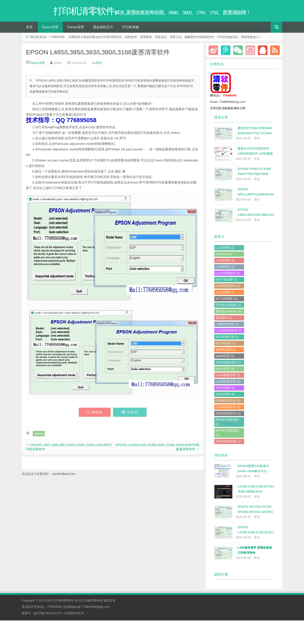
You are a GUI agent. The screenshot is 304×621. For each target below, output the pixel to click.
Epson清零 (50, 28)
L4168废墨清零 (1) (228, 375)
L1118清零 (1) (225, 248)
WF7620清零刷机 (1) (227, 433)
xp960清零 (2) (225, 356)
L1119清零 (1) (225, 293)
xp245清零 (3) (225, 369)
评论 (99, 63)
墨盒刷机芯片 (103, 28)
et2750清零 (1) (225, 344)
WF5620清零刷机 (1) (227, 422)
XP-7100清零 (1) (226, 299)
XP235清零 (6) (225, 395)
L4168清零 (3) (225, 261)
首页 (29, 28)
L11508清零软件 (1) (229, 331)
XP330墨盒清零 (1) (228, 363)
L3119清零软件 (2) (228, 273)
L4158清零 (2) (225, 267)
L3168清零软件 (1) (228, 407)
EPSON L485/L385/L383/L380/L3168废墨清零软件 (98, 52)
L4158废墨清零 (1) (228, 382)
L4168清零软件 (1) (228, 401)
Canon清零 (75, 28)
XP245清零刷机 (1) (228, 442)
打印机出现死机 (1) (228, 305)
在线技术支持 (75, 613)
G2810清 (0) (224, 254)
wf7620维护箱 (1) (227, 337)
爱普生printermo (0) (228, 312)
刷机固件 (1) (224, 318)
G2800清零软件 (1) (228, 414)
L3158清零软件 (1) (228, 286)
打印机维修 (130, 28)
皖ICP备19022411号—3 (49, 613)
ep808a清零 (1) (226, 350)
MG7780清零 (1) (226, 280)
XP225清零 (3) (225, 388)
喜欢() (94, 413)
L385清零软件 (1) (227, 324)
